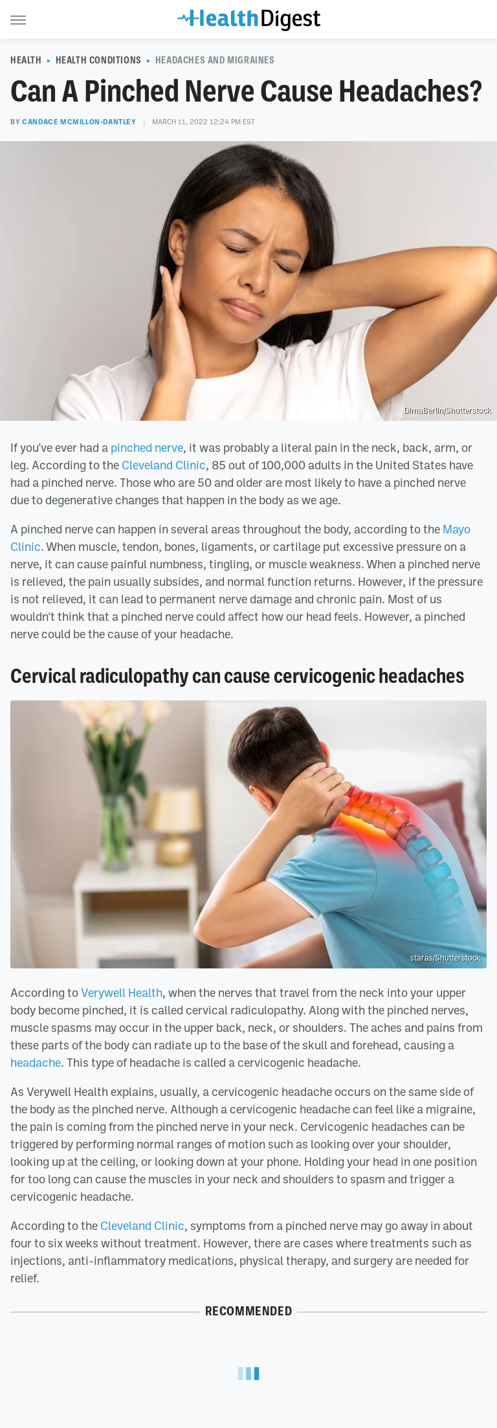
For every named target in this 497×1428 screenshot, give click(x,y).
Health (26, 60)
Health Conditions (99, 60)
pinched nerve (147, 447)
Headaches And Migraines (215, 60)
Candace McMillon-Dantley (79, 121)
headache (35, 1062)
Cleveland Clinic (164, 465)
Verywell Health (121, 992)
